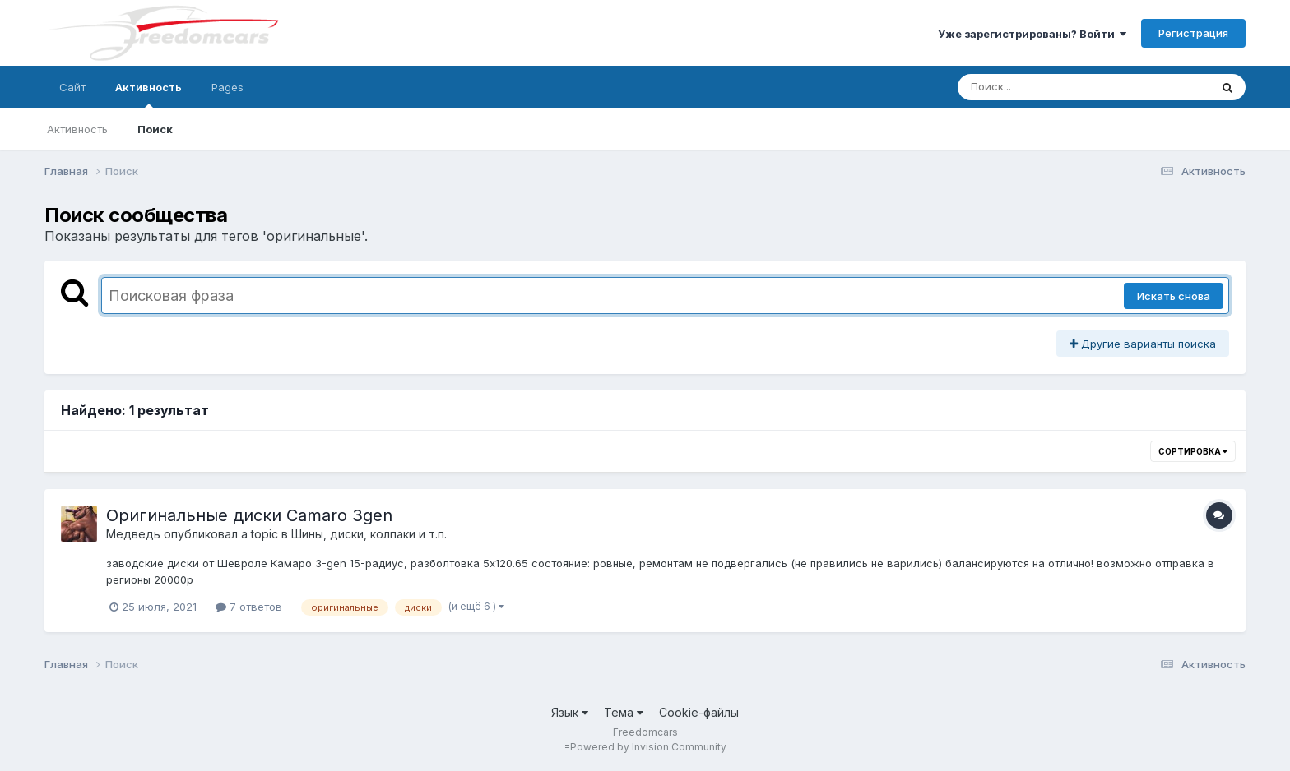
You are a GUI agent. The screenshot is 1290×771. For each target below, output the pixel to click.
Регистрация (1193, 32)
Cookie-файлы (699, 712)
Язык (569, 712)
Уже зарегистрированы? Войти (1032, 33)
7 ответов (249, 606)
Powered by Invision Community (648, 747)
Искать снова (1173, 295)
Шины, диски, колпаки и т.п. (369, 534)
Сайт (72, 87)
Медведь (133, 534)
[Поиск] (1052, 87)
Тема (623, 712)
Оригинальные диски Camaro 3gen (249, 515)
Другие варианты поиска (1143, 343)
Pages (227, 87)
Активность (148, 94)
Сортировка (1192, 451)
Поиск (155, 129)
